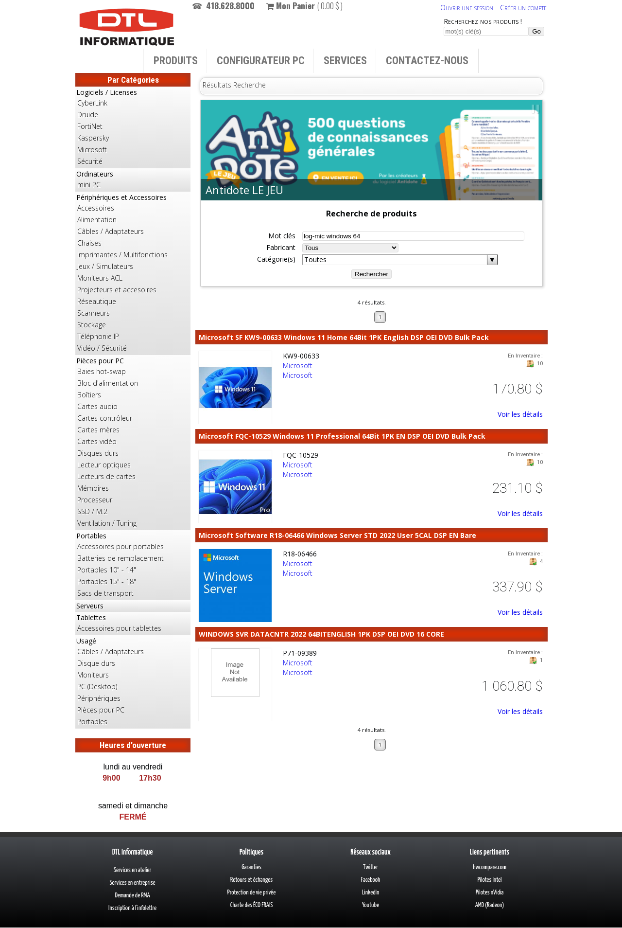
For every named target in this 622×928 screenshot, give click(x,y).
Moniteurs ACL (99, 278)
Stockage (91, 324)
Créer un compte (523, 7)
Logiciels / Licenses (133, 127)
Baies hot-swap (101, 371)
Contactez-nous (427, 60)
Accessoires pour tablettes (119, 628)
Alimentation (97, 219)
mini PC (89, 184)
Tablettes (133, 623)
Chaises (89, 243)
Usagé (133, 682)
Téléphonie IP (98, 336)
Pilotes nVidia (489, 893)
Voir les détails (520, 414)
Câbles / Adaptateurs (110, 231)
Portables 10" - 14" (106, 569)
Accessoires (95, 208)
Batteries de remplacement (120, 558)
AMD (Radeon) (489, 905)
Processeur (94, 499)
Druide (87, 114)
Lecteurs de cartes (106, 476)
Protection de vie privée (251, 893)
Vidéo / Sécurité (102, 348)
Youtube (370, 905)
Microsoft (92, 149)
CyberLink (92, 102)
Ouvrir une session (466, 7)
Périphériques (99, 698)
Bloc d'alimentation (107, 383)
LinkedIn (371, 893)
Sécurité (90, 161)
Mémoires (93, 488)
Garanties (251, 867)
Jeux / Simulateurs (105, 266)
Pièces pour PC (133, 442)
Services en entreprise (132, 883)
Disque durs (96, 663)
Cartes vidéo (97, 441)
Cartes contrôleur (104, 418)
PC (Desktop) (97, 686)
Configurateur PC (261, 60)
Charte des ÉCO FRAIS (251, 905)
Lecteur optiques (104, 464)
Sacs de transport (105, 593)
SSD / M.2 (92, 511)
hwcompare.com (489, 867)
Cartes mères (98, 429)
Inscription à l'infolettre (132, 908)
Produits (176, 60)
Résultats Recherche (234, 84)
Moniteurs (93, 674)
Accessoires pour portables (120, 546)
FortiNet (90, 126)
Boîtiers (89, 394)
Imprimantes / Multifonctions (122, 254)
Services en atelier (132, 870)
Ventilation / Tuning (107, 523)
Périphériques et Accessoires (133, 273)
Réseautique (96, 301)
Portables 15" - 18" (106, 581)
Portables (133, 565)
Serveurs (90, 605)
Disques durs (98, 453)
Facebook (370, 880)
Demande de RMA (132, 895)
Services (345, 60)
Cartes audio (97, 406)
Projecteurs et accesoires (116, 289)
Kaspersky (93, 138)
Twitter (370, 867)
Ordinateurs (133, 180)
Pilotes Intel (490, 880)
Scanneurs (93, 313)
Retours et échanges (251, 880)
